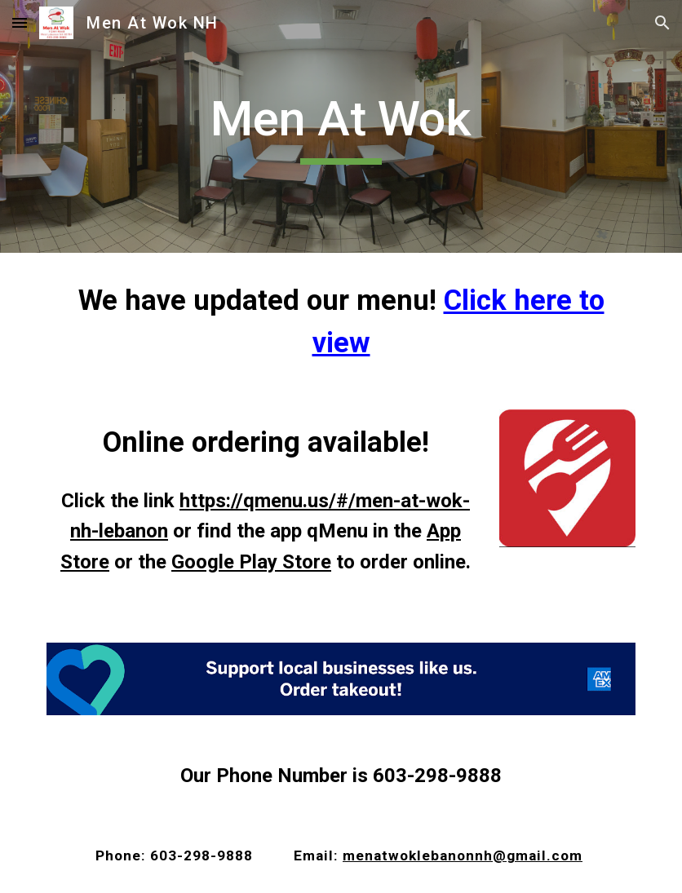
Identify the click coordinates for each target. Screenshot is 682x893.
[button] (19, 22)
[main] (341, 126)
